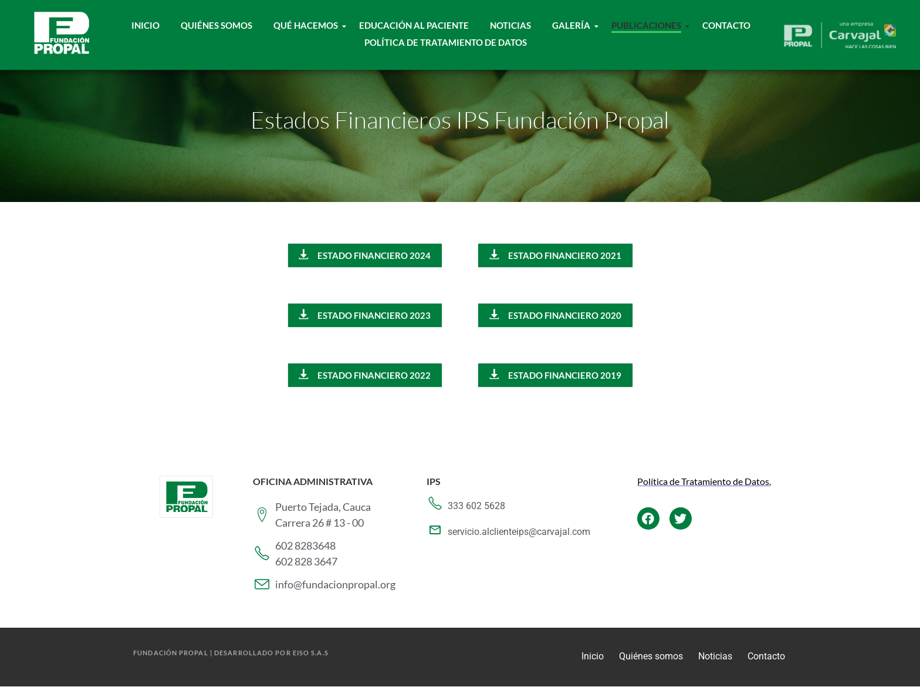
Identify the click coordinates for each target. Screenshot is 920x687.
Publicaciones (649, 25)
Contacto (726, 25)
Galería (574, 25)
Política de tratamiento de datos (445, 42)
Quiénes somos (651, 656)
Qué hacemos (308, 25)
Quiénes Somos (216, 25)
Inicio (145, 25)
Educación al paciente (414, 25)
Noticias (510, 25)
